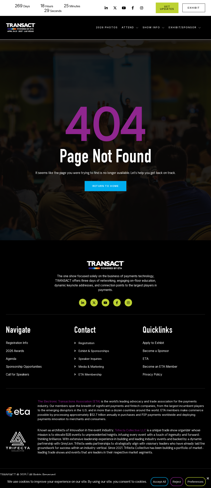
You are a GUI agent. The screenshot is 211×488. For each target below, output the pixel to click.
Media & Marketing (91, 366)
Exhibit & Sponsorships (93, 351)
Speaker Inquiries (90, 359)
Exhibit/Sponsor (185, 27)
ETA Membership (90, 374)
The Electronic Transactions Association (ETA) (69, 401)
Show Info (154, 27)
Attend (130, 27)
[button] (105, 342)
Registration (86, 343)
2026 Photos (107, 27)
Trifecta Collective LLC (130, 430)
